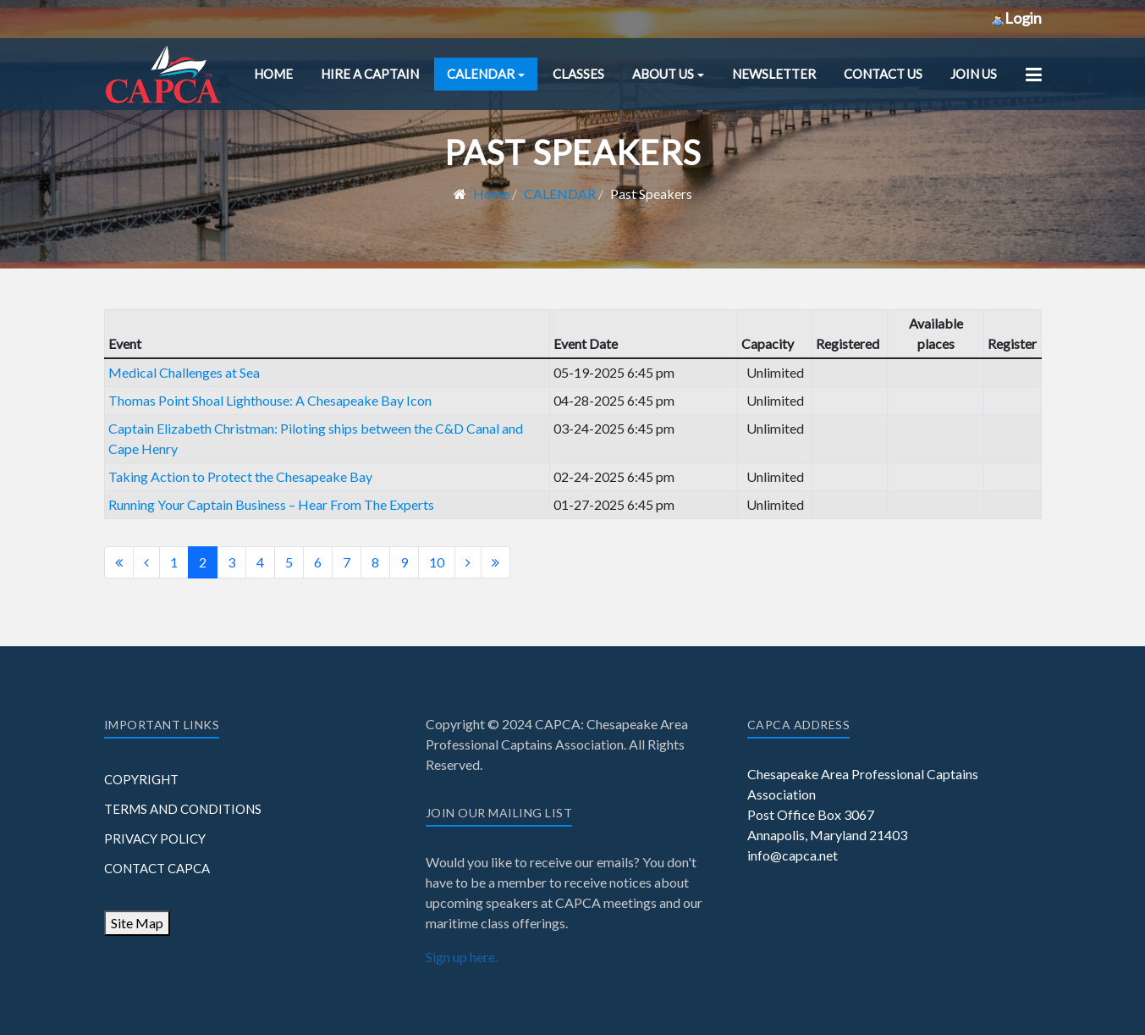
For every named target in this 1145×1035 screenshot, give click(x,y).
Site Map (137, 923)
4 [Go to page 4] (260, 562)
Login (1016, 17)
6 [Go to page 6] (318, 562)
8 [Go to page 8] (375, 562)
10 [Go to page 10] (436, 562)
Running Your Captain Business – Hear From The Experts (271, 504)
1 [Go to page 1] (174, 562)
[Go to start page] (119, 562)
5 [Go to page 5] (289, 562)
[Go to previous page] (146, 562)
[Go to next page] (468, 562)
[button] (485, 74)
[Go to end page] (495, 562)
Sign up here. (462, 957)
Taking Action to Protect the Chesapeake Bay (240, 476)
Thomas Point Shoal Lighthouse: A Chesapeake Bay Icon (270, 400)
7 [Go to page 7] (346, 562)
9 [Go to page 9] (404, 562)
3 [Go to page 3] (231, 562)
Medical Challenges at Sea (184, 372)
